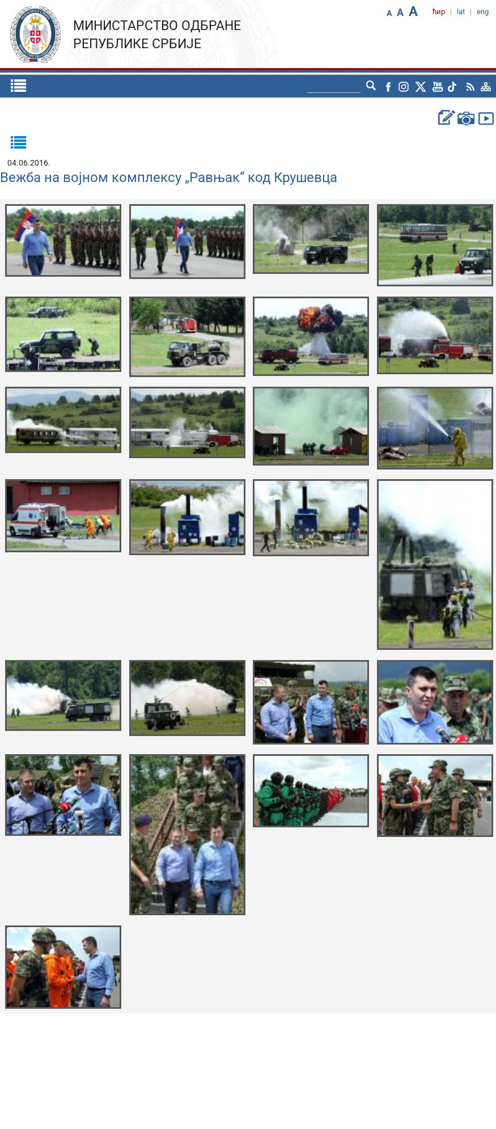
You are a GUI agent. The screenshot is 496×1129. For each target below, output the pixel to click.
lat (461, 11)
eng (483, 11)
